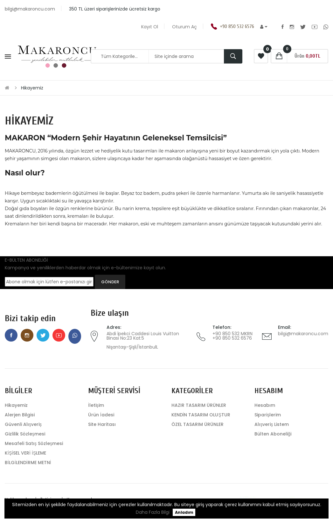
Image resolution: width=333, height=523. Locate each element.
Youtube (314, 26)
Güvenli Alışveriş (23, 424)
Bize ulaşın (110, 313)
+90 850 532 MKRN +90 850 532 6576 (232, 335)
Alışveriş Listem (271, 424)
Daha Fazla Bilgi (153, 512)
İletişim (96, 405)
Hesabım (264, 405)
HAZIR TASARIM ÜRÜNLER (198, 405)
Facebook (282, 26)
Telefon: (221, 327)
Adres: (114, 327)
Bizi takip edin (30, 318)
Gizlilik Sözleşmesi (25, 434)
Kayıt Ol (149, 27)
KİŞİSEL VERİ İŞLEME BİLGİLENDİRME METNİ (28, 458)
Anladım (184, 512)
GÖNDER (110, 282)
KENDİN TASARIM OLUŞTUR (200, 415)
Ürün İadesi (101, 415)
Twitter (303, 26)
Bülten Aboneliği (272, 434)
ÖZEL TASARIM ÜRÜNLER (197, 424)
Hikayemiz (32, 88)
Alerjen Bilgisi (20, 415)
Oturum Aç (184, 27)
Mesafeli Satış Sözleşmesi (34, 443)
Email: (284, 327)
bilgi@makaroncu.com (303, 333)
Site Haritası (102, 424)
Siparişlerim (267, 415)
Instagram (292, 26)
